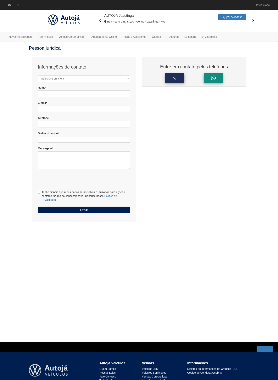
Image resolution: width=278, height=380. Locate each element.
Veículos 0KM (150, 368)
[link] (18, 5)
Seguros (174, 36)
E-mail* (42, 102)
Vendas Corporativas (154, 376)
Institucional (264, 5)
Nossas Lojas (107, 372)
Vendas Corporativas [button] (72, 36)
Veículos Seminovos (154, 372)
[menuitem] (9, 5)
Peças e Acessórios (134, 36)
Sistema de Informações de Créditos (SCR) (213, 368)
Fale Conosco (107, 376)
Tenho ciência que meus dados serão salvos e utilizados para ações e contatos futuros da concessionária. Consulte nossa (81, 196)
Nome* (42, 87)
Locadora (190, 36)
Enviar (84, 209)
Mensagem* (45, 148)
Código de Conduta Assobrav (204, 372)
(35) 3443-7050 (232, 17)
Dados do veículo (49, 133)
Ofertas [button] (157, 36)
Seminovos (46, 36)
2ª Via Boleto (209, 36)
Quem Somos (107, 368)
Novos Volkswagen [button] (21, 36)
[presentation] (100, 21)
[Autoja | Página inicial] (9, 5)
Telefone (43, 118)
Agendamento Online (104, 36)
